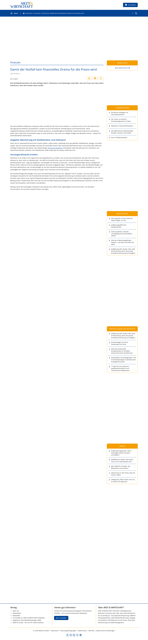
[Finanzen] (37, 13)
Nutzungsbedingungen (68, 631)
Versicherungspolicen (55, 148)
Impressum (55, 631)
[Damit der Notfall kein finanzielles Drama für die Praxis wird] (63, 13)
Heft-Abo (91, 631)
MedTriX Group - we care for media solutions (28, 622)
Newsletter (16, 616)
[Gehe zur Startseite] (27, 13)
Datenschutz (82, 631)
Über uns (16, 611)
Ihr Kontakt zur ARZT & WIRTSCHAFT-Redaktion (29, 618)
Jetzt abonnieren (121, 68)
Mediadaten (17, 613)
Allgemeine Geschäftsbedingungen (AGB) (27, 620)
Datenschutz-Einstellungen (105, 631)
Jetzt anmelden (61, 618)
